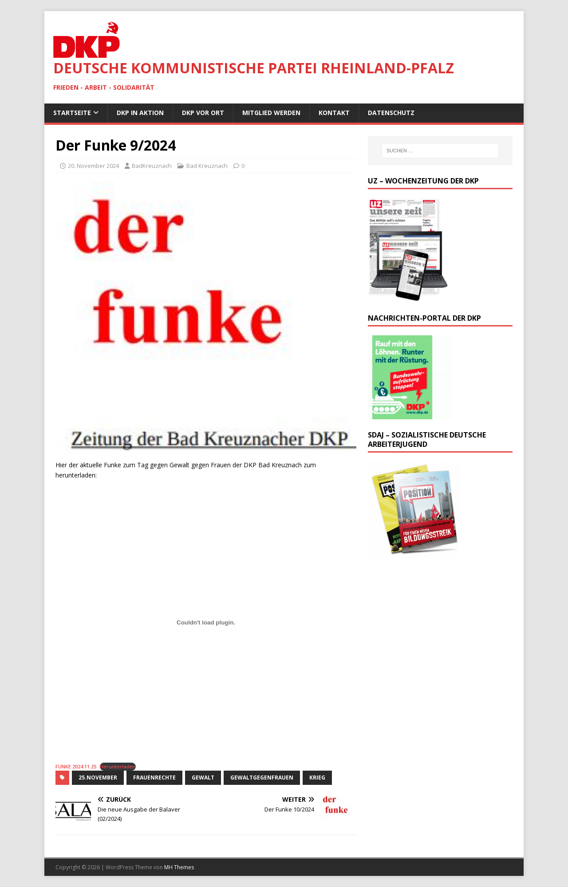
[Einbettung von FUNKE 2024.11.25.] (205, 622)
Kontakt (334, 112)
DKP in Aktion (140, 112)
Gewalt (203, 777)
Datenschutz (391, 112)
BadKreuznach (152, 166)
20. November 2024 (93, 166)
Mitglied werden (271, 112)
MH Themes (179, 867)
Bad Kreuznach (207, 166)
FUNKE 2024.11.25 (75, 766)
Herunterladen (118, 766)
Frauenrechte (154, 777)
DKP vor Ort (203, 112)
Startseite (72, 112)
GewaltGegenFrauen (261, 777)
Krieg (317, 777)
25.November (98, 777)
